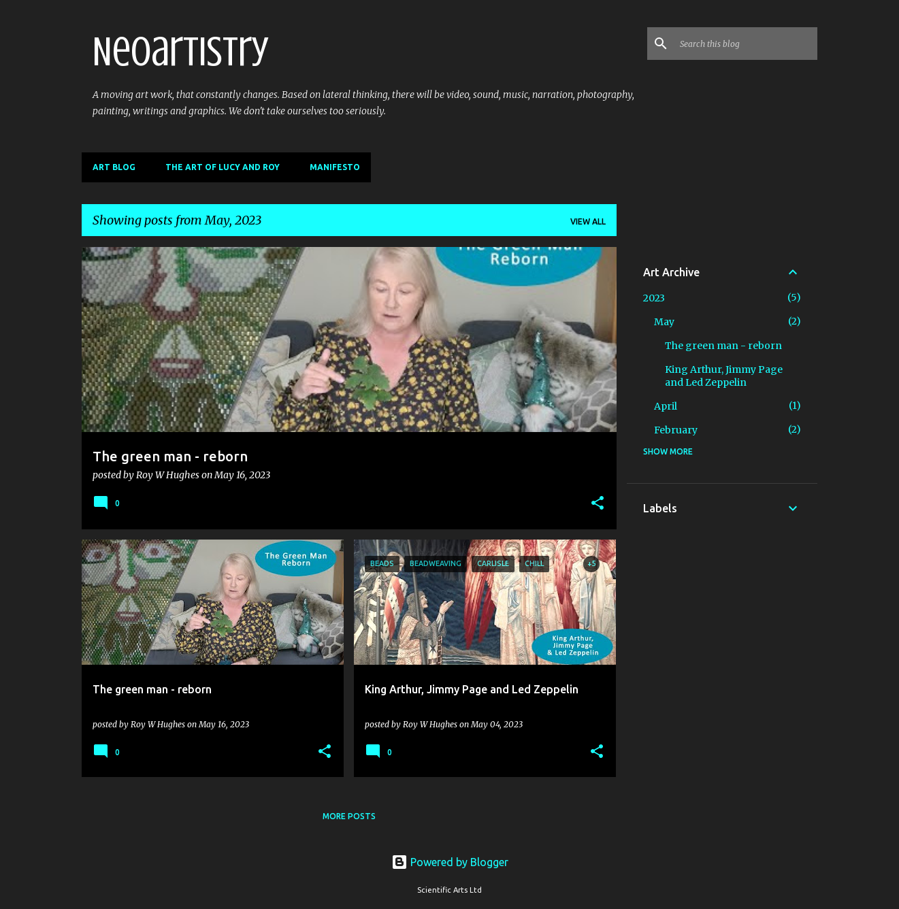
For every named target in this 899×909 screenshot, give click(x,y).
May (664, 322)
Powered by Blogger (449, 862)
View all (588, 221)
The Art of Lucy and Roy (222, 167)
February (676, 430)
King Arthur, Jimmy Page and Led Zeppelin (724, 376)
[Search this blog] (745, 43)
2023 (654, 298)
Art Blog (114, 167)
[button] (597, 504)
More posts (349, 816)
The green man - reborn (723, 346)
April (665, 406)
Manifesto (335, 167)
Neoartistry (181, 52)
